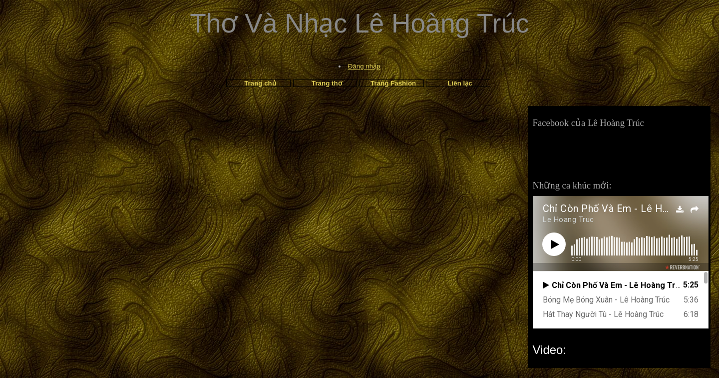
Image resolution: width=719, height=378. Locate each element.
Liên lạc (459, 83)
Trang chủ (260, 83)
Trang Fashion (393, 83)
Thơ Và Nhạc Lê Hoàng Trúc (359, 23)
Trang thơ (327, 83)
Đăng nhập (364, 66)
